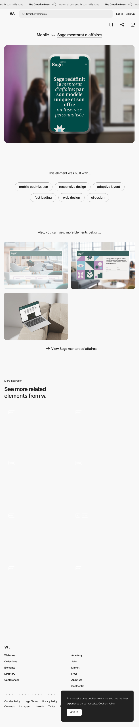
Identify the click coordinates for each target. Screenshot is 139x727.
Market (75, 667)
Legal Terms (31, 701)
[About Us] (36, 265)
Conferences (11, 679)
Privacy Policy (49, 701)
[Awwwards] (12, 13)
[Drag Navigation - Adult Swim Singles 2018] (36, 428)
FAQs (74, 673)
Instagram (24, 706)
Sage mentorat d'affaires (79, 35)
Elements (9, 667)
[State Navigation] (36, 533)
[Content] (36, 316)
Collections (10, 661)
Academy (77, 655)
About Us (76, 679)
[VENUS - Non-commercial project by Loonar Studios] (103, 479)
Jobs (74, 661)
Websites (9, 655)
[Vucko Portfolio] (103, 586)
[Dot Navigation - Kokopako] (36, 586)
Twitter (52, 706)
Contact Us (77, 685)
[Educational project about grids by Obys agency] (103, 428)
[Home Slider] (103, 533)
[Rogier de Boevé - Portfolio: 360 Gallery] (36, 480)
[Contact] (103, 265)
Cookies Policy (12, 701)
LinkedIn (39, 706)
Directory (9, 673)
